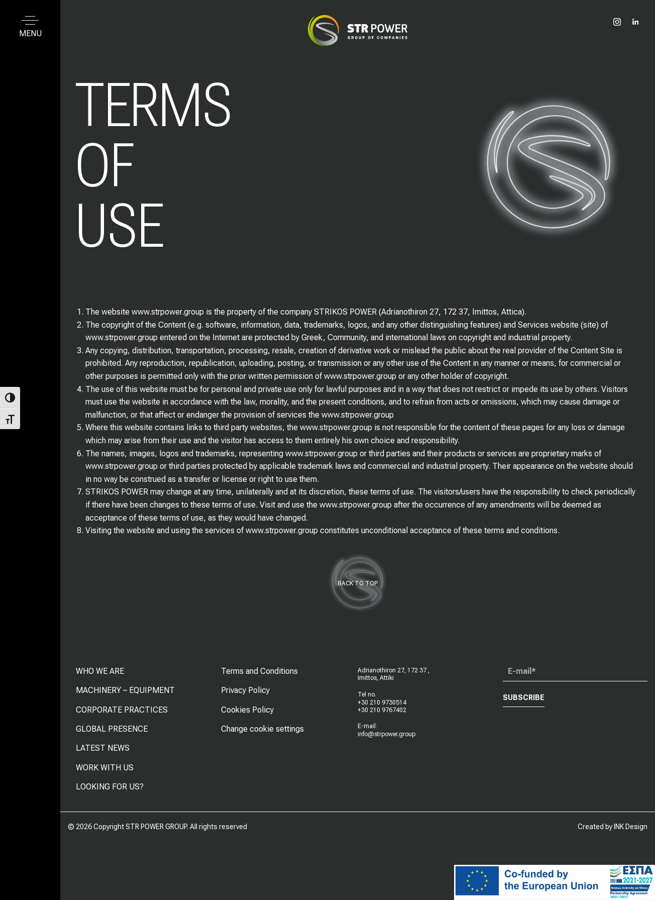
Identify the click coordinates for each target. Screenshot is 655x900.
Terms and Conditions (259, 673)
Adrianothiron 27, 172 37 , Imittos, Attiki (393, 676)
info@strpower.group (386, 736)
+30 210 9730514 (382, 705)
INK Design (630, 827)
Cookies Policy (247, 712)
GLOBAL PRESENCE (112, 732)
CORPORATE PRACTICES (122, 712)
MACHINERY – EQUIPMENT (125, 693)
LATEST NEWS (103, 751)
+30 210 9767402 (382, 713)
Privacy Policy (245, 693)
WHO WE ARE (100, 673)
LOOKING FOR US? (110, 789)
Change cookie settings (262, 732)
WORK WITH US (105, 770)
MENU (30, 33)
